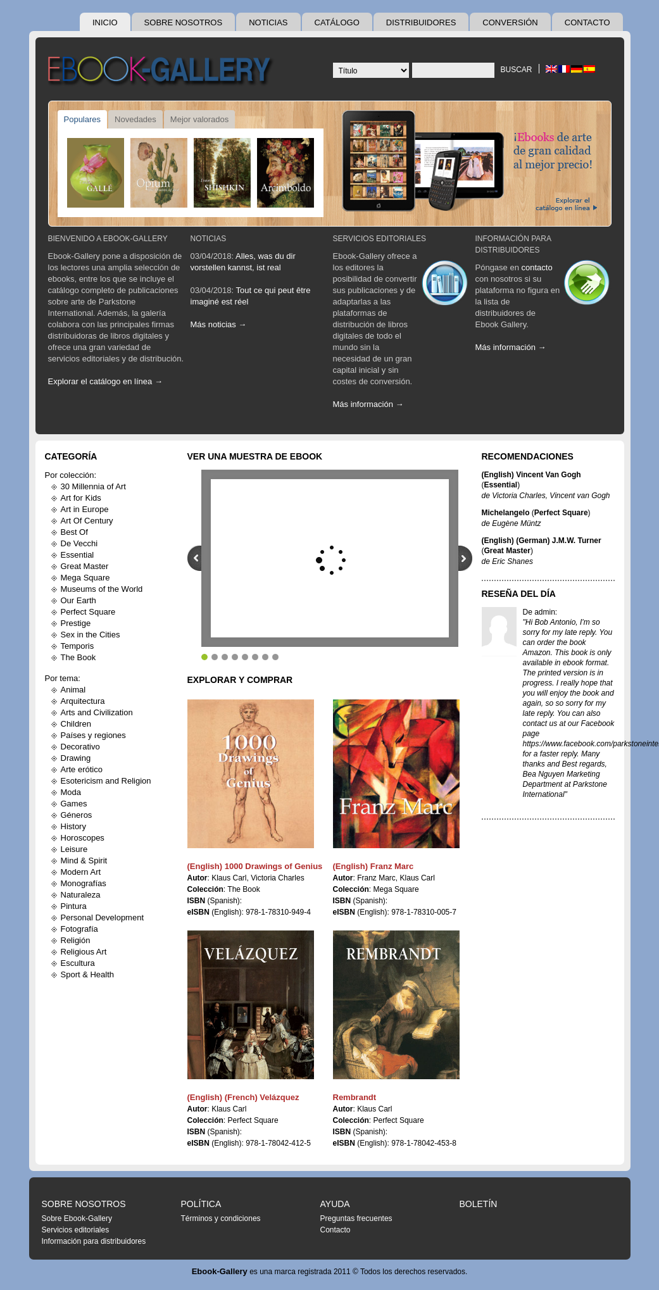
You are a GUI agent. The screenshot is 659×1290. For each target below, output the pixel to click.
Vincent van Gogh (579, 495)
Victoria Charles (277, 878)
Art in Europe (85, 509)
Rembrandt (355, 1097)
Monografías (83, 883)
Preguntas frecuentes (356, 1218)
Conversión (509, 22)
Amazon (537, 652)
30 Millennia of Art (93, 486)
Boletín (479, 1204)
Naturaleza (81, 894)
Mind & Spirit (84, 860)
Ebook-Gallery (220, 1271)
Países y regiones (93, 735)
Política (201, 1204)
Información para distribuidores (94, 1241)
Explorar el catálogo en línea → (105, 381)
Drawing (76, 758)
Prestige (76, 623)
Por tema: (62, 678)
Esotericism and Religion (106, 781)
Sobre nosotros (183, 22)
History (73, 826)
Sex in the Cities (90, 634)
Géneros (76, 815)
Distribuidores (421, 22)
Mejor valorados (199, 119)
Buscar (516, 69)
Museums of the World (102, 589)
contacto (537, 267)
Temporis (77, 646)
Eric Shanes (512, 561)
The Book (78, 657)
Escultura (78, 963)
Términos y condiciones (221, 1218)
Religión (76, 940)
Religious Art (84, 951)
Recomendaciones (528, 456)
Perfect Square (88, 612)
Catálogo (337, 22)
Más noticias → (219, 324)
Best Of (74, 532)
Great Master (85, 566)
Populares (82, 119)
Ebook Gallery (162, 72)
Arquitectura (83, 701)
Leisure (74, 849)
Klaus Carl (228, 878)
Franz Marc (376, 878)
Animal (73, 689)
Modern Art (81, 872)
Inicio (105, 22)
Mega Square (85, 577)
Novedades (135, 119)
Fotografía (79, 929)
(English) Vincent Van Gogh (531, 474)
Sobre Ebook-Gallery (77, 1218)
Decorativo (80, 746)
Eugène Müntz (516, 523)
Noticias (268, 22)
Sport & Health (88, 974)
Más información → (368, 404)
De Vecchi (79, 543)
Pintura (74, 906)
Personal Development (102, 917)
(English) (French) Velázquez (243, 1097)
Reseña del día (519, 594)
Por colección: (71, 475)
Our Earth (78, 600)
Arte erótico (82, 769)
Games (74, 803)
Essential (77, 555)
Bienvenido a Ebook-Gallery (108, 238)
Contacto (587, 22)
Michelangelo (506, 512)
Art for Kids (81, 498)
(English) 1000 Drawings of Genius (255, 866)
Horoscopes (82, 837)
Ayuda (335, 1204)
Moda (71, 792)
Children (76, 724)
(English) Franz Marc (373, 866)
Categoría (71, 456)
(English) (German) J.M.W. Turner (541, 540)
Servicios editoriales (380, 238)
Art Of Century (87, 520)
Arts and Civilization (97, 712)
